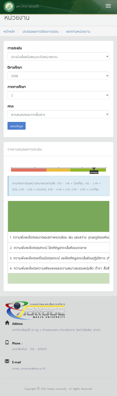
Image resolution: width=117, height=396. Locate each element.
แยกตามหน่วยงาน (78, 31)
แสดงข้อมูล (16, 125)
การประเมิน (14, 48)
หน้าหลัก (9, 31)
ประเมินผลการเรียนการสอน (40, 31)
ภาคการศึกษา (16, 86)
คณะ (10, 106)
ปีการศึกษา (14, 67)
